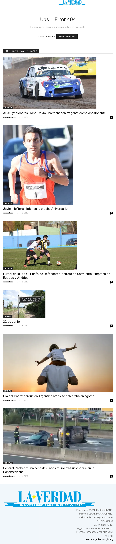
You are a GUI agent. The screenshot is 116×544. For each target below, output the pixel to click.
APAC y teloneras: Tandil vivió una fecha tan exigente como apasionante (54, 113)
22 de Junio (11, 321)
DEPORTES (8, 108)
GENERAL (7, 316)
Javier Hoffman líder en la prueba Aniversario (35, 209)
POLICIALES (8, 463)
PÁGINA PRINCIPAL (67, 36)
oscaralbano (8, 117)
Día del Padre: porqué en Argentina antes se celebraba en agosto (48, 396)
